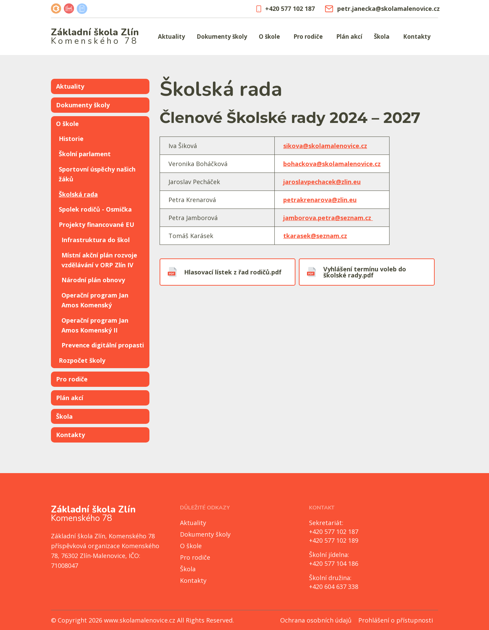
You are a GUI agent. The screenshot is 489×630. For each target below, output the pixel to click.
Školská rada (78, 194)
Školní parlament (85, 154)
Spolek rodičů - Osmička (95, 209)
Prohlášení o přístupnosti (395, 620)
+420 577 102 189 (333, 540)
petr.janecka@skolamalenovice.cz (381, 8)
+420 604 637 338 (333, 586)
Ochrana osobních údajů (315, 620)
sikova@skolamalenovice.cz (325, 146)
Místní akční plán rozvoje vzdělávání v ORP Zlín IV (99, 260)
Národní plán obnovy (93, 280)
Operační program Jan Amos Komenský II (94, 325)
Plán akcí (349, 36)
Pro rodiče (308, 36)
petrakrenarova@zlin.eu (320, 200)
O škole (269, 36)
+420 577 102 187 (285, 8)
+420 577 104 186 (333, 563)
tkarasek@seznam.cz (315, 236)
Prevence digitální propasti (102, 345)
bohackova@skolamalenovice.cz (332, 164)
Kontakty (417, 36)
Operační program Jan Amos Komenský (94, 300)
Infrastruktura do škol (95, 240)
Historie (71, 138)
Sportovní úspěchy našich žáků (97, 174)
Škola (382, 36)
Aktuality (171, 36)
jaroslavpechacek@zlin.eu (322, 182)
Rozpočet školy (82, 360)
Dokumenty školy (222, 36)
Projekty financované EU (96, 224)
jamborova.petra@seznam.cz (328, 218)
